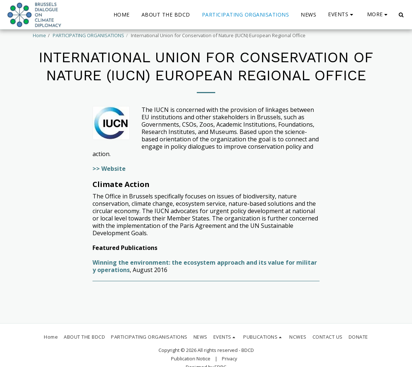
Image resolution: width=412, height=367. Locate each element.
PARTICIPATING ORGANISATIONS (88, 35)
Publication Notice (190, 358)
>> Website (109, 169)
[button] (341, 14)
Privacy (229, 358)
